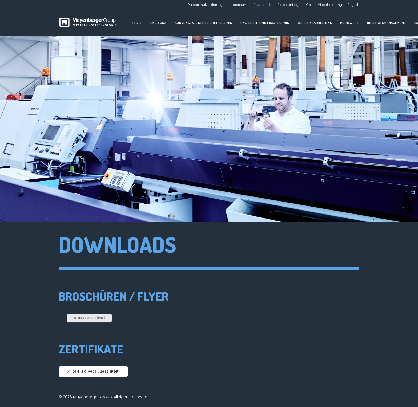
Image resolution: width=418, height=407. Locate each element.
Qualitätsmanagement (386, 22)
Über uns (158, 22)
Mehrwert (349, 22)
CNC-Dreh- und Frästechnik (264, 22)
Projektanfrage (289, 4)
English (353, 4)
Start (137, 22)
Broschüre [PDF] (116, 318)
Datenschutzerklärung (205, 4)
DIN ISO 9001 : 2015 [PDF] (93, 371)
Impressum (237, 4)
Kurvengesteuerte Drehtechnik (203, 22)
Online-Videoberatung (324, 4)
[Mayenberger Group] (89, 23)
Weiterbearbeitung (314, 22)
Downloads (262, 4)
